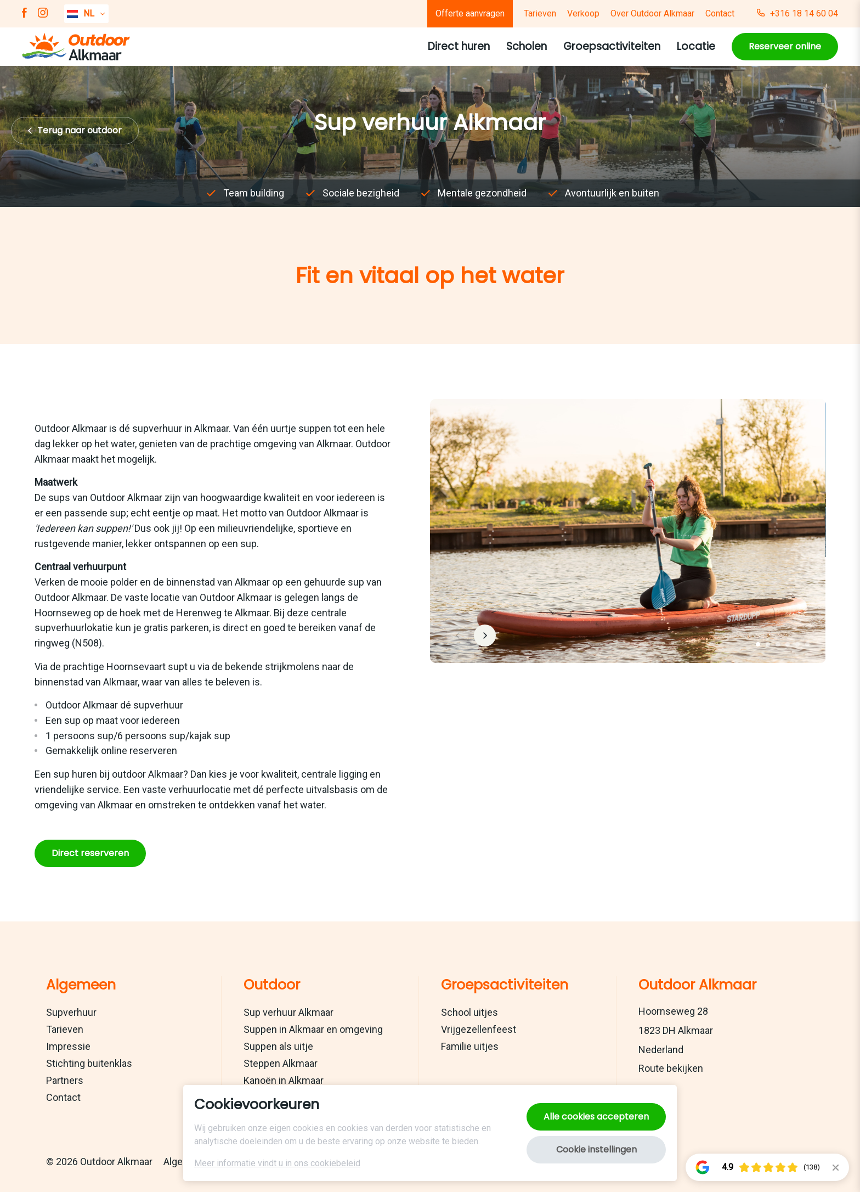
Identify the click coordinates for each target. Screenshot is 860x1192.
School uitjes (469, 1012)
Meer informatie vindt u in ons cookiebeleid (277, 1163)
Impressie (68, 1046)
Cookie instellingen (596, 1149)
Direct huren (459, 46)
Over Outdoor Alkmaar (652, 13)
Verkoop (583, 13)
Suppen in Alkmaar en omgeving (313, 1029)
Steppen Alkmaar (281, 1063)
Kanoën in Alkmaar (284, 1080)
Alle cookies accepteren (596, 1116)
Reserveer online (785, 46)
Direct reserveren (90, 852)
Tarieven (540, 13)
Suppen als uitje (278, 1046)
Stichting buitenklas (89, 1063)
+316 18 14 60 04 (797, 13)
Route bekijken (670, 1068)
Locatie (696, 46)
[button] (757, 644)
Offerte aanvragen (470, 13)
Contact (719, 13)
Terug (79, 130)
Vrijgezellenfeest (478, 1029)
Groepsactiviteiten (611, 46)
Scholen (526, 46)
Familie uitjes (470, 1046)
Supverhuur (71, 1012)
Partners (64, 1080)
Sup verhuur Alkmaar (288, 1012)
